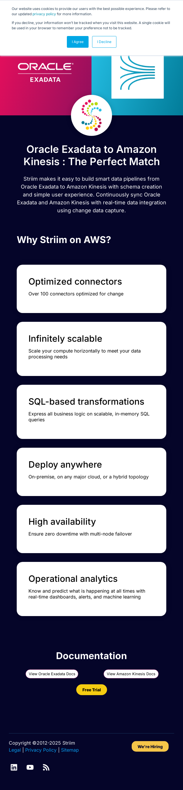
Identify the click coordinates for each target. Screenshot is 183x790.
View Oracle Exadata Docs (52, 674)
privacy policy (44, 14)
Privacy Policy (41, 750)
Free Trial (91, 689)
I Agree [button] (78, 42)
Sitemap (70, 750)
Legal (15, 750)
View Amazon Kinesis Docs (131, 674)
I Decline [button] (104, 42)
